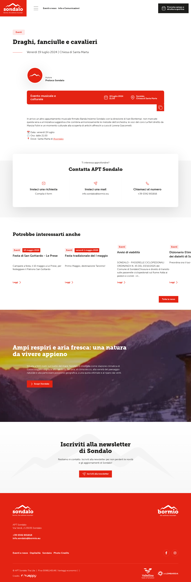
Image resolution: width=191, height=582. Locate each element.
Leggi (17, 282)
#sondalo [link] (58, 138)
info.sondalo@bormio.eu (95, 193)
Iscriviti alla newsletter (95, 474)
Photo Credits (61, 553)
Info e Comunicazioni (69, 8)
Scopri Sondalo (39, 384)
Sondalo (47, 553)
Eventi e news (49, 8)
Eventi (19, 32)
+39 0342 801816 (147, 193)
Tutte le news (168, 299)
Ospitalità (35, 553)
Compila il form (43, 193)
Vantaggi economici (67, 570)
